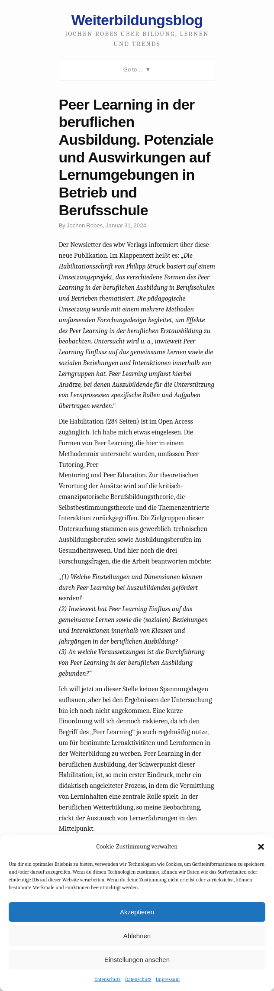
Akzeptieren (137, 912)
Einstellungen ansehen (137, 959)
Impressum (168, 979)
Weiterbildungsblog (137, 20)
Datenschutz (107, 979)
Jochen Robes (85, 225)
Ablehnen (137, 935)
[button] (261, 846)
